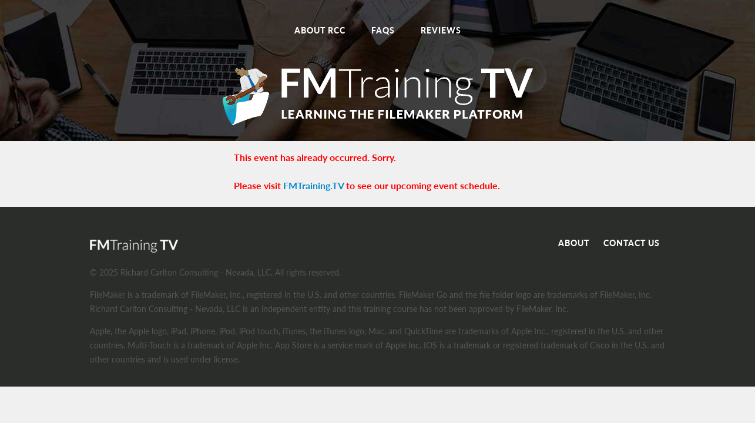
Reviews (441, 30)
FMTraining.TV (313, 185)
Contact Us (631, 243)
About (573, 243)
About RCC (319, 30)
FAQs (383, 30)
